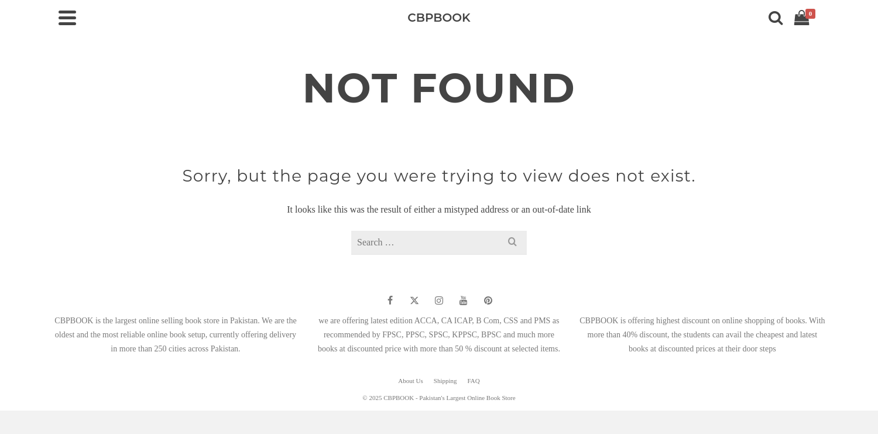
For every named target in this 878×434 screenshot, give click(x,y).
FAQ (474, 380)
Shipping (445, 380)
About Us (410, 380)
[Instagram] (439, 300)
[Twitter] (414, 300)
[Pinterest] (488, 300)
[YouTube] (463, 300)
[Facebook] (390, 300)
